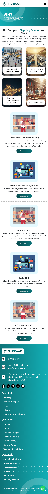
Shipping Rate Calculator (14, 414)
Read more (24, 151)
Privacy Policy (9, 441)
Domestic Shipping (12, 402)
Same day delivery (12, 459)
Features (7, 406)
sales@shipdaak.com (16, 368)
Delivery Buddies (11, 480)
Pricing (6, 410)
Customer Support (11, 432)
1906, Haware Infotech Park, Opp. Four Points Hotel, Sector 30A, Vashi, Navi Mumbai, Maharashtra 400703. (26, 377)
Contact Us (8, 428)
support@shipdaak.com (17, 365)
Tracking (7, 398)
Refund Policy (9, 445)
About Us (7, 424)
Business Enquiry (11, 437)
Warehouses (9, 471)
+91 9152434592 (13, 359)
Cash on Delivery (11, 467)
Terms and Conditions (13, 449)
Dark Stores (8, 475)
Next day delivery (11, 463)
